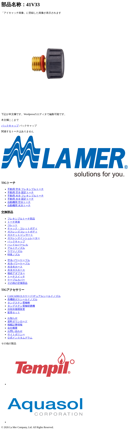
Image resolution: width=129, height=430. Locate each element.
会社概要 (12, 328)
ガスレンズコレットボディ (22, 231)
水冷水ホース (14, 266)
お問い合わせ (14, 331)
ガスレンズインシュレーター (23, 238)
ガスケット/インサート (20, 235)
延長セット (13, 312)
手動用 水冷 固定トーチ (20, 199)
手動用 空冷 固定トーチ (20, 192)
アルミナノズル (16, 248)
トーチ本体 (13, 222)
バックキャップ (10, 125)
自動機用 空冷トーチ (19, 202)
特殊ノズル (13, 254)
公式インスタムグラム (19, 337)
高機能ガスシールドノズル (22, 299)
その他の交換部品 (17, 283)
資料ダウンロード (17, 321)
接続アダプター (16, 273)
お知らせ (12, 318)
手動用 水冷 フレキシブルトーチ (25, 195)
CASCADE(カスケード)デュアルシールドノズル (34, 296)
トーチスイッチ (16, 276)
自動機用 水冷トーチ (19, 205)
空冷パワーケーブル (18, 260)
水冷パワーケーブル (18, 263)
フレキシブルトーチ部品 (21, 218)
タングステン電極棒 (18, 302)
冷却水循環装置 (16, 309)
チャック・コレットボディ (22, 228)
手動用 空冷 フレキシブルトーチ (25, 189)
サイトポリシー (16, 334)
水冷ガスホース (16, 270)
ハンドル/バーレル (17, 244)
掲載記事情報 (14, 324)
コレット (12, 225)
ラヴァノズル (14, 251)
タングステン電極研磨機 (21, 306)
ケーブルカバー (16, 279)
